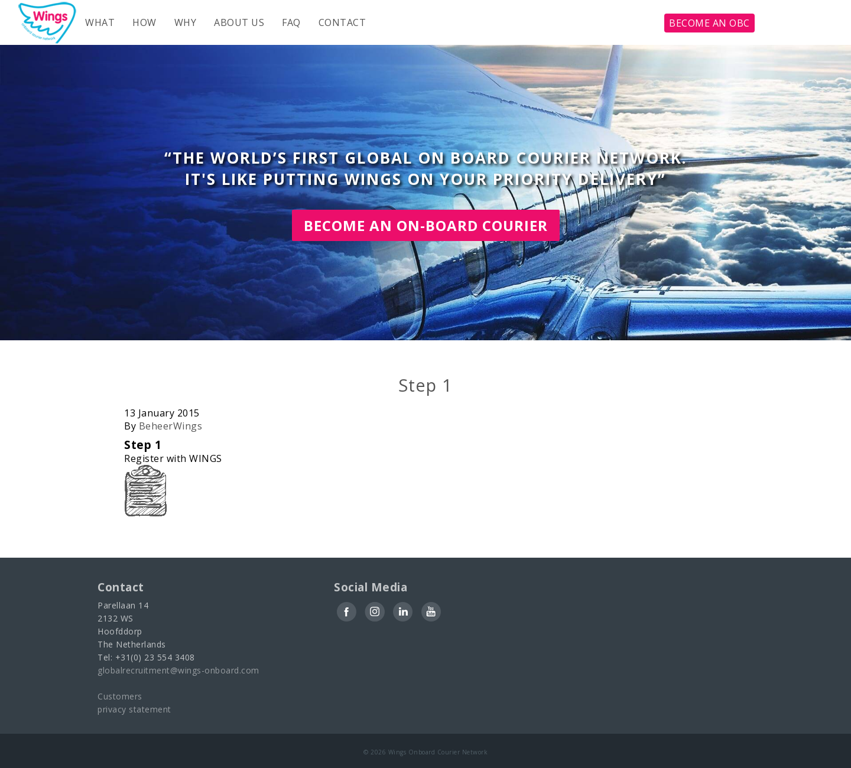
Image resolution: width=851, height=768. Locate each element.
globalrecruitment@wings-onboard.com (178, 670)
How (144, 22)
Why (185, 22)
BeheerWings (171, 425)
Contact (342, 22)
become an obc (709, 23)
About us (239, 22)
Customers (120, 696)
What (100, 22)
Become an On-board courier (426, 225)
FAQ (291, 22)
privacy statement (134, 709)
